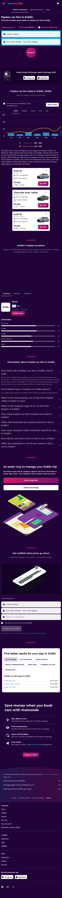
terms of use (30, 633)
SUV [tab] (40, 111)
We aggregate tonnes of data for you (32, 785)
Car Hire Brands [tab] (26, 659)
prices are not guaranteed (50, 774)
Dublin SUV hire (10, 687)
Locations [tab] (27, 293)
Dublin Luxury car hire (12, 684)
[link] (43, 183)
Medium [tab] (24, 111)
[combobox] (8, 27)
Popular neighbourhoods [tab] (14, 664)
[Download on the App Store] (43, 78)
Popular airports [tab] (42, 659)
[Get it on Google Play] (29, 78)
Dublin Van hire (9, 681)
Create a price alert (33, 744)
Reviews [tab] (17, 293)
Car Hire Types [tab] (10, 659)
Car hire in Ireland (24, 798)
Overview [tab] (6, 293)
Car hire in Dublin (38, 798)
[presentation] (43, 77)
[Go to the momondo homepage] (15, 3)
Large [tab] (33, 111)
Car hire (13, 798)
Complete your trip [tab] (48, 664)
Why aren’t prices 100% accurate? (32, 789)
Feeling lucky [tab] (10, 670)
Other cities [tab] (32, 664)
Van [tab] (47, 111)
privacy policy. (41, 633)
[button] (3, 3)
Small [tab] (16, 111)
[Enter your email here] (33, 617)
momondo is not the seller (32, 781)
